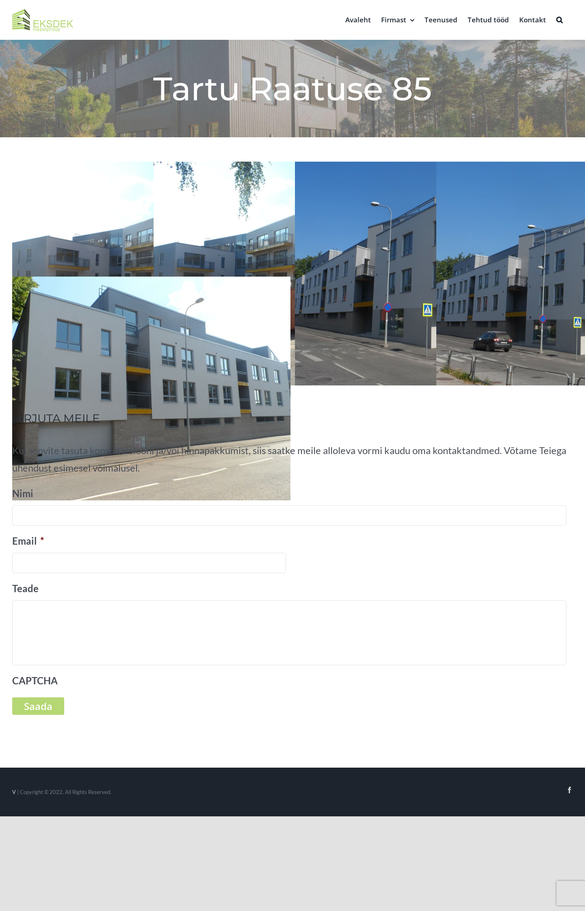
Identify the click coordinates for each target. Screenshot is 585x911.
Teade (25, 588)
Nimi (22, 493)
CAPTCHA (35, 680)
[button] (559, 19)
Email (28, 541)
